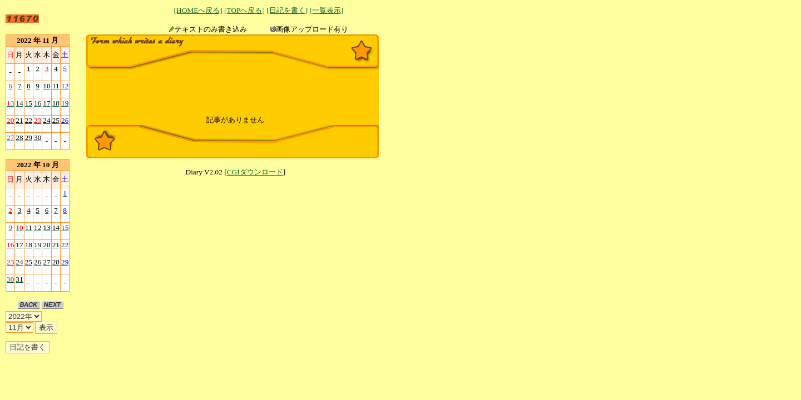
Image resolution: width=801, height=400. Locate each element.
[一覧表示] (326, 10)
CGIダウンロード (255, 172)
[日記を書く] (287, 10)
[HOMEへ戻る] (198, 10)
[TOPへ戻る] (244, 10)
